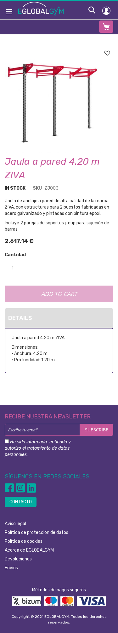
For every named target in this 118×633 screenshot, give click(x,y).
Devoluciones (18, 559)
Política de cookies (23, 541)
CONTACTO (20, 502)
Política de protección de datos (36, 532)
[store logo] (41, 8)
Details (20, 318)
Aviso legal (15, 523)
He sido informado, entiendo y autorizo (38, 448)
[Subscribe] (96, 430)
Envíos (11, 568)
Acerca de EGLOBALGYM (29, 550)
